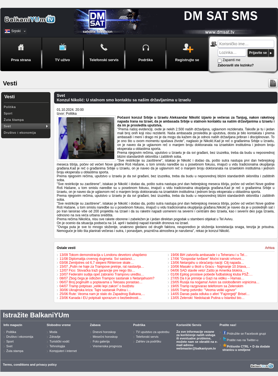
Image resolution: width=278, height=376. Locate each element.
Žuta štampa (14, 119)
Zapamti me (231, 60)
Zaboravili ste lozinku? (236, 65)
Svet (7, 126)
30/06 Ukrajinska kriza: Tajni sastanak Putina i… (95, 290)
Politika (10, 107)
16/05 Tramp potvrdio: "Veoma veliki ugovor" (203, 290)
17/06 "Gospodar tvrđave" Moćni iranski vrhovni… (208, 259)
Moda (53, 332)
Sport (8, 113)
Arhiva (269, 248)
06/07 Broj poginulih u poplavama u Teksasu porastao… (101, 282)
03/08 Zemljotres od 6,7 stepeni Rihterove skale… (97, 263)
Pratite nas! (228, 325)
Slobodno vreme (59, 325)
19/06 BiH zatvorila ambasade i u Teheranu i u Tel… (209, 255)
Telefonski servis (147, 336)
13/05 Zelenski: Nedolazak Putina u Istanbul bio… (208, 298)
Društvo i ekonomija (20, 132)
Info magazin (13, 325)
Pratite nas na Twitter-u (240, 340)
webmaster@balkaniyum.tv (196, 348)
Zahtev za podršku (148, 341)
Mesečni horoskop (105, 336)
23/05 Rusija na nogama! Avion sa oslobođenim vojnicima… (215, 282)
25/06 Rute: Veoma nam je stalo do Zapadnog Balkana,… (102, 294)
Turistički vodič (60, 341)
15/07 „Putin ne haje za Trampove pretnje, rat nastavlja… (102, 267)
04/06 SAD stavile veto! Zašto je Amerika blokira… (208, 270)
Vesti (9, 96)
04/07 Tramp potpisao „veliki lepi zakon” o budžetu (97, 286)
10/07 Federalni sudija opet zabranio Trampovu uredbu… (102, 274)
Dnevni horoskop (104, 332)
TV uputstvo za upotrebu (153, 332)
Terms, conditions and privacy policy (30, 364)
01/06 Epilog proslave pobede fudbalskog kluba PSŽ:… (212, 274)
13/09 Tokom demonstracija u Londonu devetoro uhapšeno (103, 255)
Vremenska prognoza (107, 346)
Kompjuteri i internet (63, 351)
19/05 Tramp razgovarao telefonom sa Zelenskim (207, 286)
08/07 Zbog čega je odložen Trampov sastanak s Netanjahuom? (107, 278)
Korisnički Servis (189, 325)
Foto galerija (101, 341)
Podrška (139, 325)
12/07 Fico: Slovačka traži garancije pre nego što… (97, 270)
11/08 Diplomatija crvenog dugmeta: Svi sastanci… (97, 259)
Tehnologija (57, 346)
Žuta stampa (14, 351)
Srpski (16, 31)
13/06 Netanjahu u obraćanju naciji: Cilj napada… (207, 263)
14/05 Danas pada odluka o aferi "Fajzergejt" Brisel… (210, 294)
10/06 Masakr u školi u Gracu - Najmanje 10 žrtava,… (210, 267)
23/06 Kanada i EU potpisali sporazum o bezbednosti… (101, 298)
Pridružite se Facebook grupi (244, 333)
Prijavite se (258, 53)
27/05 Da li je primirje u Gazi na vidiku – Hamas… (208, 278)
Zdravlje (55, 336)
